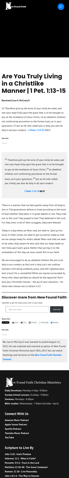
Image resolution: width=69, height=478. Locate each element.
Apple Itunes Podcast (16, 424)
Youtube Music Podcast (17, 433)
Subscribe (56, 309)
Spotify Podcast (13, 428)
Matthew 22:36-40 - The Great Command (26, 467)
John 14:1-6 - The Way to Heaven (22, 475)
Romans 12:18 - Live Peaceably (21, 471)
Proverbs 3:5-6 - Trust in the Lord (22, 462)
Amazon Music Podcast (17, 420)
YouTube (9, 437)
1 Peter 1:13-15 (36, 130)
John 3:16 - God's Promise (18, 454)
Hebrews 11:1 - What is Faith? (20, 458)
